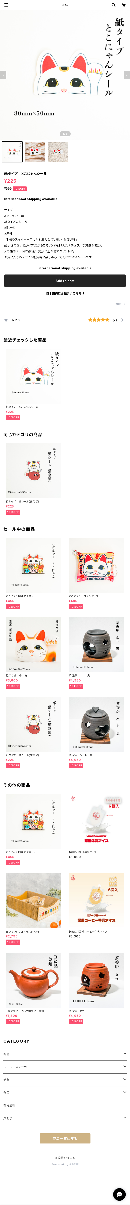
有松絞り (9, 1105)
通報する (120, 303)
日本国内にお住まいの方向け (65, 293)
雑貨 (6, 1080)
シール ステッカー (16, 1067)
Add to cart (65, 281)
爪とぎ (7, 1118)
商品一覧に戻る (65, 1139)
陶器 (6, 1054)
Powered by (65, 1164)
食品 (6, 1092)
